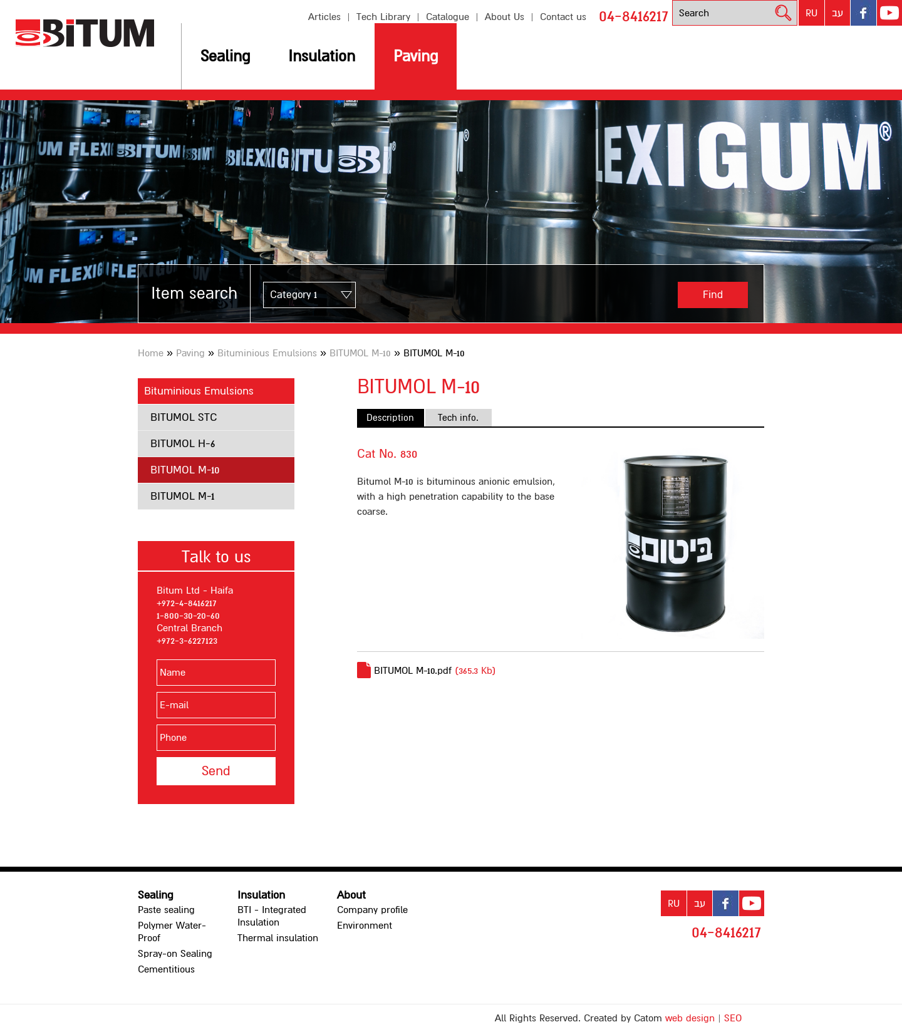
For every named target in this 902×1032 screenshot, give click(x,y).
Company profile (372, 910)
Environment (364, 925)
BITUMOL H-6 (182, 443)
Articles (324, 17)
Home (150, 353)
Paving (415, 56)
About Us (504, 17)
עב (837, 13)
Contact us (563, 17)
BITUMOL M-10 (360, 353)
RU (811, 13)
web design (690, 1018)
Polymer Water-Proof (172, 931)
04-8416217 (633, 16)
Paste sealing (166, 910)
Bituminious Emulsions (267, 353)
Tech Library (383, 17)
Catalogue (447, 17)
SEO (733, 1018)
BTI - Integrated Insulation (271, 916)
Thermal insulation (277, 938)
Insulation (321, 56)
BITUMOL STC (183, 417)
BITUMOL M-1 (182, 496)
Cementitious (166, 969)
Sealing (225, 56)
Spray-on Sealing (175, 953)
